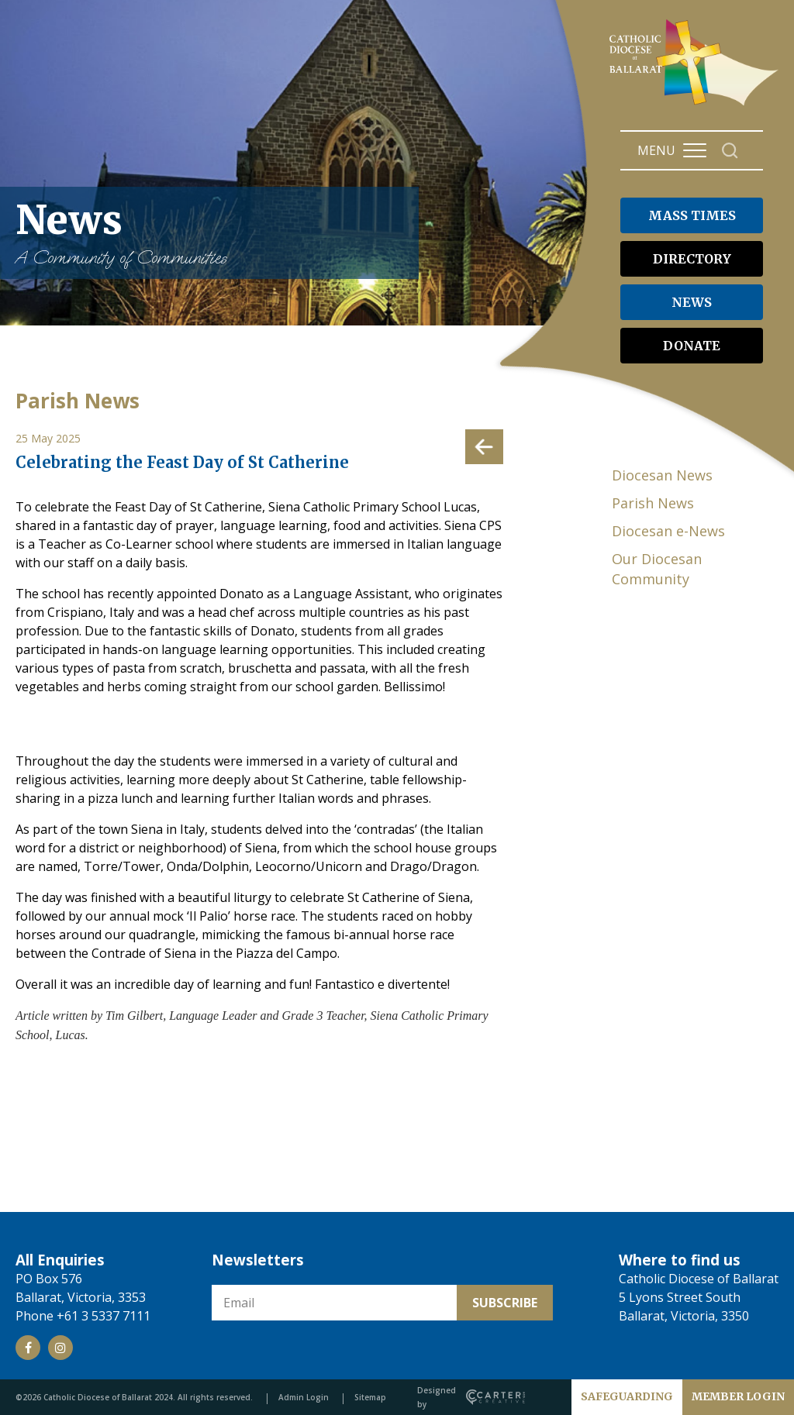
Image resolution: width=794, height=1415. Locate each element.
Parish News (653, 503)
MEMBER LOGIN (738, 1396)
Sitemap (370, 1397)
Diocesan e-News (668, 531)
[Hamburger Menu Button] (694, 150)
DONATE (691, 345)
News (209, 233)
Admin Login (303, 1397)
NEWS (691, 302)
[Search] (730, 151)
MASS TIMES (692, 215)
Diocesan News (662, 475)
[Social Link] (28, 1347)
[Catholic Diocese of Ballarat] (695, 105)
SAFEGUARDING (627, 1396)
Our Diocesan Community (657, 568)
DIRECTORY (692, 259)
